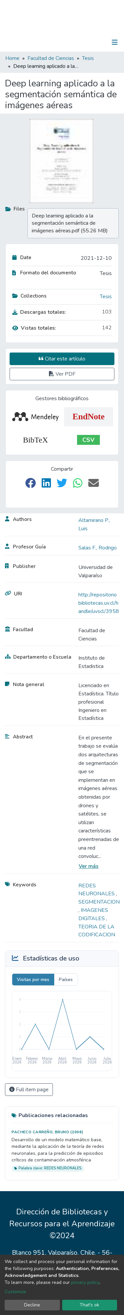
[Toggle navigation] (114, 42)
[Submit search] (80, 42)
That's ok (89, 1305)
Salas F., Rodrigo (97, 547)
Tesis (88, 58)
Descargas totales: (39, 312)
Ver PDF (62, 374)
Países (66, 979)
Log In (94, 42)
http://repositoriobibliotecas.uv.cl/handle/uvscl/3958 (98, 603)
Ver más (89, 866)
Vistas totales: (34, 328)
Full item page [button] (29, 1089)
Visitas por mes (33, 979)
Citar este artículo (62, 358)
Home (12, 58)
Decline (32, 1305)
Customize (15, 1292)
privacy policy (85, 1282)
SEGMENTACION (99, 902)
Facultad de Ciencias (50, 58)
